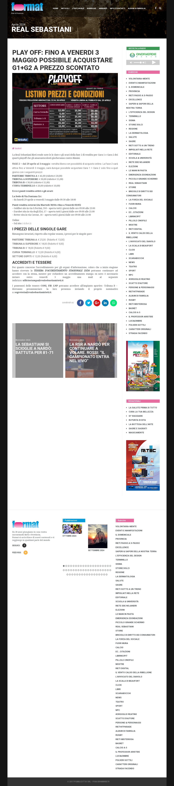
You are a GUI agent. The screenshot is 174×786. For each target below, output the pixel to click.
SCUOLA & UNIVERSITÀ (139, 158)
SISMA (130, 120)
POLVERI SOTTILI (136, 325)
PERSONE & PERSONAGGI (140, 287)
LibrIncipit (133, 216)
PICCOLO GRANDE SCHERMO (142, 179)
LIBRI (130, 254)
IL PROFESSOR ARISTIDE (139, 316)
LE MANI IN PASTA (136, 170)
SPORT (131, 270)
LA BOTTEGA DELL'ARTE (139, 424)
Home (55, 8)
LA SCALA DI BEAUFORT (139, 245)
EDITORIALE (133, 154)
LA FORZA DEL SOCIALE (139, 200)
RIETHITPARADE (135, 291)
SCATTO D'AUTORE (137, 283)
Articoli (65, 8)
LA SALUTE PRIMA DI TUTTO (141, 407)
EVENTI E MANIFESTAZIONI (141, 83)
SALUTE (131, 137)
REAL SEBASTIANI (136, 183)
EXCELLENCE (134, 99)
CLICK (130, 250)
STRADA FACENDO (136, 333)
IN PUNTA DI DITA (136, 420)
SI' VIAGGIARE (134, 416)
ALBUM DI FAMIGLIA (137, 296)
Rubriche (91, 8)
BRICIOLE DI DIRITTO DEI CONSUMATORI (135, 635)
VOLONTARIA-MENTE (138, 78)
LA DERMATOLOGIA (137, 133)
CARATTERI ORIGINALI (138, 329)
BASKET (131, 308)
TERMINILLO (133, 116)
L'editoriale (78, 8)
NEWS (130, 262)
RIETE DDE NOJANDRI (138, 162)
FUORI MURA (133, 204)
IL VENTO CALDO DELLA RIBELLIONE (134, 672)
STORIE (131, 187)
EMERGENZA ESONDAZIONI (141, 175)
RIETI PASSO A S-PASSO (139, 95)
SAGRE (131, 141)
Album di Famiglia (136, 8)
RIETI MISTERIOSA (136, 304)
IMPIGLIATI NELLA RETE (139, 149)
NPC (129, 275)
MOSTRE (131, 225)
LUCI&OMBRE (134, 321)
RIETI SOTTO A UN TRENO (140, 145)
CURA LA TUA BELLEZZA (139, 412)
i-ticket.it (26, 223)
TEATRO (131, 266)
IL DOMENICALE (135, 87)
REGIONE (132, 129)
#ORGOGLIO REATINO (138, 279)
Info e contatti (117, 8)
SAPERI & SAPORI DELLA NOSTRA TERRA (136, 551)
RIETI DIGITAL (134, 229)
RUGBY (131, 300)
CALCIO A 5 (133, 312)
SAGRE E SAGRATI (136, 428)
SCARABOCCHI (135, 258)
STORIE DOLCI (134, 124)
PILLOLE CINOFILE (136, 220)
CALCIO (131, 208)
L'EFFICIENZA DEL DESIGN (140, 112)
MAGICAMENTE (135, 432)
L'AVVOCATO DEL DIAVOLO (140, 241)
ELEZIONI (132, 166)
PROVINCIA (133, 91)
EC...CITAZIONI (134, 212)
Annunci (103, 8)
